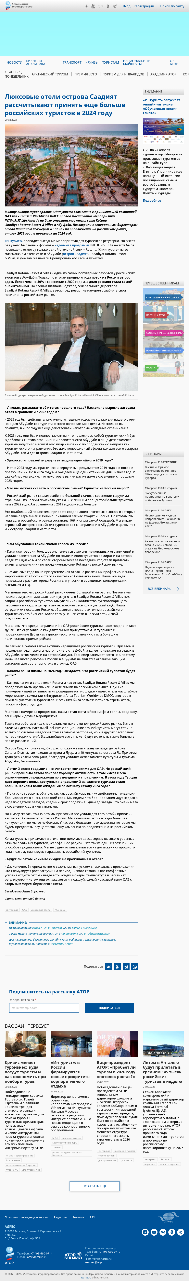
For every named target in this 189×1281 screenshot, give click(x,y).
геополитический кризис (21, 1165)
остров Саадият (75, 254)
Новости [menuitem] (14, 62)
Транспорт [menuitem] (72, 62)
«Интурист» (14, 241)
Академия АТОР (163, 74)
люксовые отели (41, 909)
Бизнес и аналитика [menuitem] (35, 62)
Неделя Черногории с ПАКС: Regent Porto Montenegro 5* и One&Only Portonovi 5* (163, 572)
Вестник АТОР (155, 315)
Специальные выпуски (163, 297)
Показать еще (94, 1186)
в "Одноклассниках (96, 933)
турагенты (12, 1169)
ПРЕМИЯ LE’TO (85, 74)
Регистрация (144, 6)
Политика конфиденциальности (26, 1217)
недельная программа (72, 245)
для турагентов (31, 1169)
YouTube (93, 6)
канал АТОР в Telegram (47, 928)
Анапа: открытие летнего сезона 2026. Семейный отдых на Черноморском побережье (162, 546)
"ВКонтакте (69, 933)
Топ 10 (150, 368)
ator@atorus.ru (37, 1257)
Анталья (165, 1159)
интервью (12, 909)
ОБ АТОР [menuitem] (174, 62)
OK (108, 6)
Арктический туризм (50, 74)
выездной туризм (124, 1151)
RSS (92, 1217)
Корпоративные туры (64, 1142)
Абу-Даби (60, 909)
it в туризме (13, 1160)
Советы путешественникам (164, 333)
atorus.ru (86, 1277)
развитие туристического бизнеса (67, 1153)
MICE (55, 1138)
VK (100, 6)
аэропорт (150, 1164)
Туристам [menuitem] (110, 62)
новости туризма (169, 1164)
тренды (56, 1147)
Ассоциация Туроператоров (22, 5)
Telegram (115, 6)
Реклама (78, 1217)
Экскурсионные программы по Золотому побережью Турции (162, 496)
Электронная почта (21, 1000)
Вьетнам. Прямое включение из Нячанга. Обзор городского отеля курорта (161, 472)
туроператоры (106, 1155)
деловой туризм (71, 1138)
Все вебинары (159, 589)
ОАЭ (24, 909)
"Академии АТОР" (61, 944)
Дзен (87, 6)
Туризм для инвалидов (123, 74)
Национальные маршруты (164, 350)
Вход (127, 6)
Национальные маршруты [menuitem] (136, 62)
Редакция (60, 1217)
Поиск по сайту (172, 6)
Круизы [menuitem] (91, 62)
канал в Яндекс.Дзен (85, 928)
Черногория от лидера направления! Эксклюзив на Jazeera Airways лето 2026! (162, 521)
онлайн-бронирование (19, 1155)
